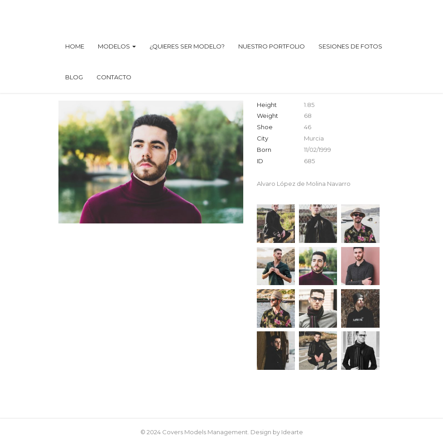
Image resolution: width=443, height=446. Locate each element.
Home (74, 46)
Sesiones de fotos (350, 46)
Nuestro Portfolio (271, 46)
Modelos (117, 46)
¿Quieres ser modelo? (187, 46)
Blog (74, 77)
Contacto (113, 77)
